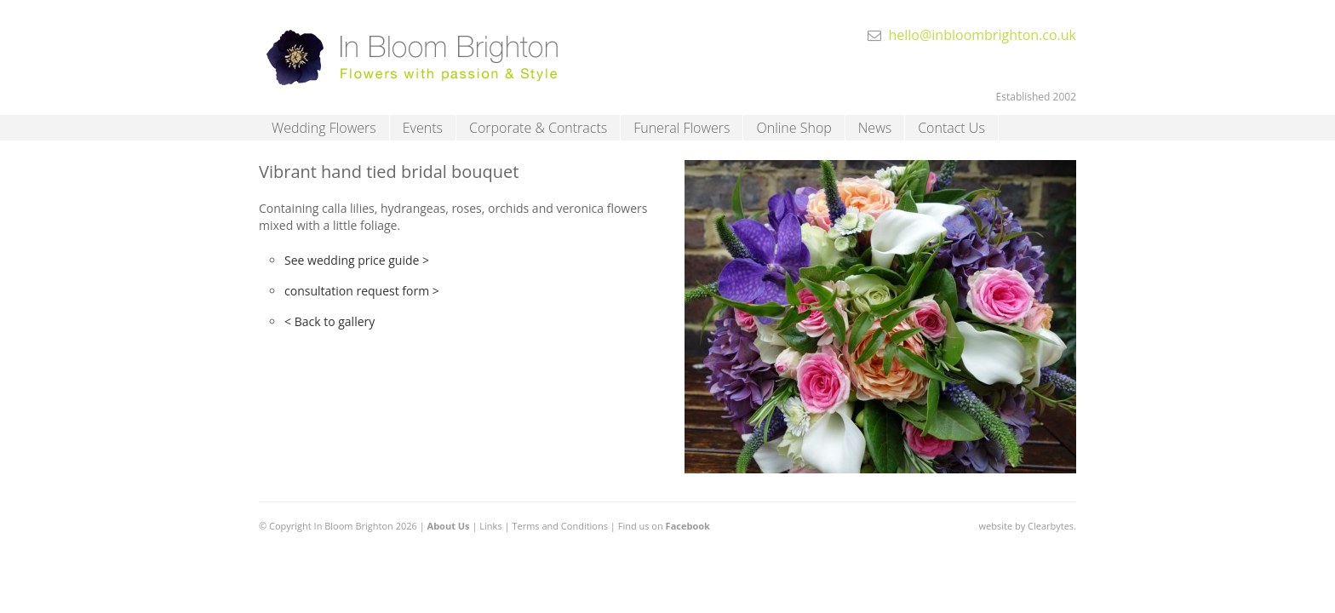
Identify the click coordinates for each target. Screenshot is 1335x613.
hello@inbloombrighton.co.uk (982, 35)
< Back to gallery (329, 321)
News (874, 127)
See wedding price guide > (356, 260)
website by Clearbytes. (1027, 525)
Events (423, 127)
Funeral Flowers (681, 127)
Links (490, 525)
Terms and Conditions (560, 525)
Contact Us (951, 127)
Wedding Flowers (324, 127)
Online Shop (793, 127)
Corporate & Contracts (538, 127)
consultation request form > (361, 291)
